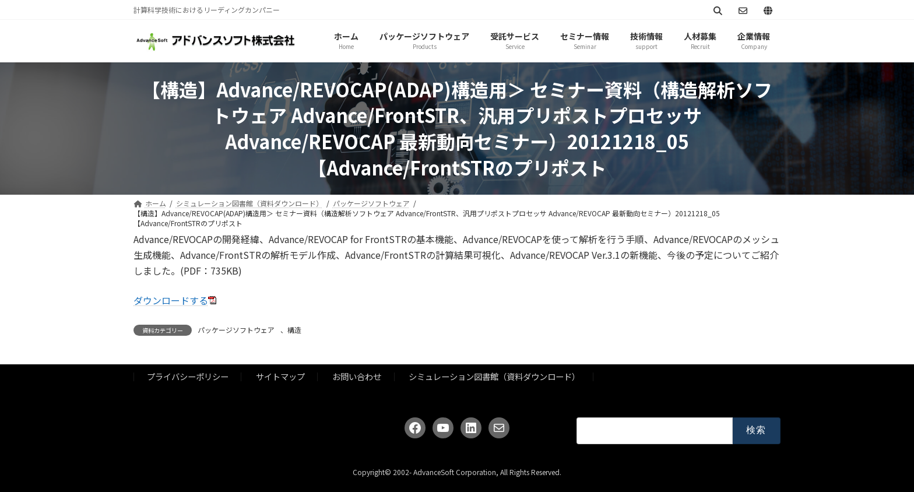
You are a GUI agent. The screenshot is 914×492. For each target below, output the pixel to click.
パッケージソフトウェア (236, 330)
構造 (294, 330)
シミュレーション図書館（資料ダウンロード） (494, 376)
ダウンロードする (170, 300)
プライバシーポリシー (187, 376)
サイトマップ (280, 376)
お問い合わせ (356, 376)
